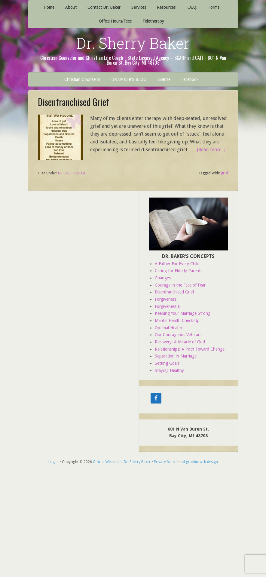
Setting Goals (167, 363)
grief (224, 173)
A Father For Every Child (177, 263)
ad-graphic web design (199, 462)
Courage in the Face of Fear (180, 285)
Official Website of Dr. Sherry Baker (122, 462)
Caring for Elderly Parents (178, 270)
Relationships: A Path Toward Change (190, 349)
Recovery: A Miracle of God (180, 341)
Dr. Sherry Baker (133, 43)
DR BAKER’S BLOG (72, 173)
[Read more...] (211, 149)
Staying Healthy (169, 370)
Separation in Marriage (176, 356)
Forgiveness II (168, 306)
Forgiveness (165, 299)
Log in (53, 462)
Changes (163, 277)
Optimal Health (168, 327)
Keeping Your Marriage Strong (182, 313)
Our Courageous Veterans (178, 334)
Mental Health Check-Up (177, 320)
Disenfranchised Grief (73, 102)
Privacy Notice (165, 462)
